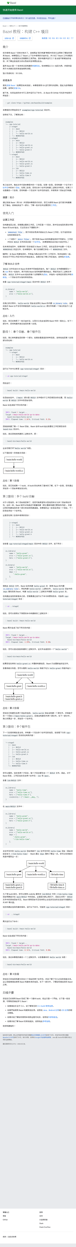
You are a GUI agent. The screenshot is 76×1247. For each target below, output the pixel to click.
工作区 (53, 205)
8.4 (61, 38)
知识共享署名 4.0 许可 (38, 1035)
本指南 (66, 257)
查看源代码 (25, 38)
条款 (4, 1237)
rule (6, 272)
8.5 (57, 38)
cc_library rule (10, 589)
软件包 (5, 188)
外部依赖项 (52, 1017)
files (23, 239)
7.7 (72, 38)
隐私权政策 (12, 1237)
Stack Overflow (44, 1227)
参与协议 (43, 18)
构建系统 (36, 66)
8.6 (53, 38)
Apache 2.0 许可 (8, 1037)
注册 (53, 18)
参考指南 (46, 1021)
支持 (41, 1216)
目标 (17, 188)
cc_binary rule (60, 303)
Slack (41, 1223)
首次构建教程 (22, 26)
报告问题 (9, 38)
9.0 (50, 38)
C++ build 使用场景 (45, 1006)
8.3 (64, 38)
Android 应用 (54, 1010)
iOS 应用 (64, 1010)
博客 (4, 1216)
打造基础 (6, 18)
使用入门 (12, 26)
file (15, 232)
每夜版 (44, 38)
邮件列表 (32, 18)
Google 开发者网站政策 (43, 1037)
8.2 (68, 38)
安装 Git (17, 88)
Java (45, 1010)
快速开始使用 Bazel (13, 10)
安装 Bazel (10, 85)
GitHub (5, 1220)
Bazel (4, 26)
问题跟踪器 (43, 1220)
